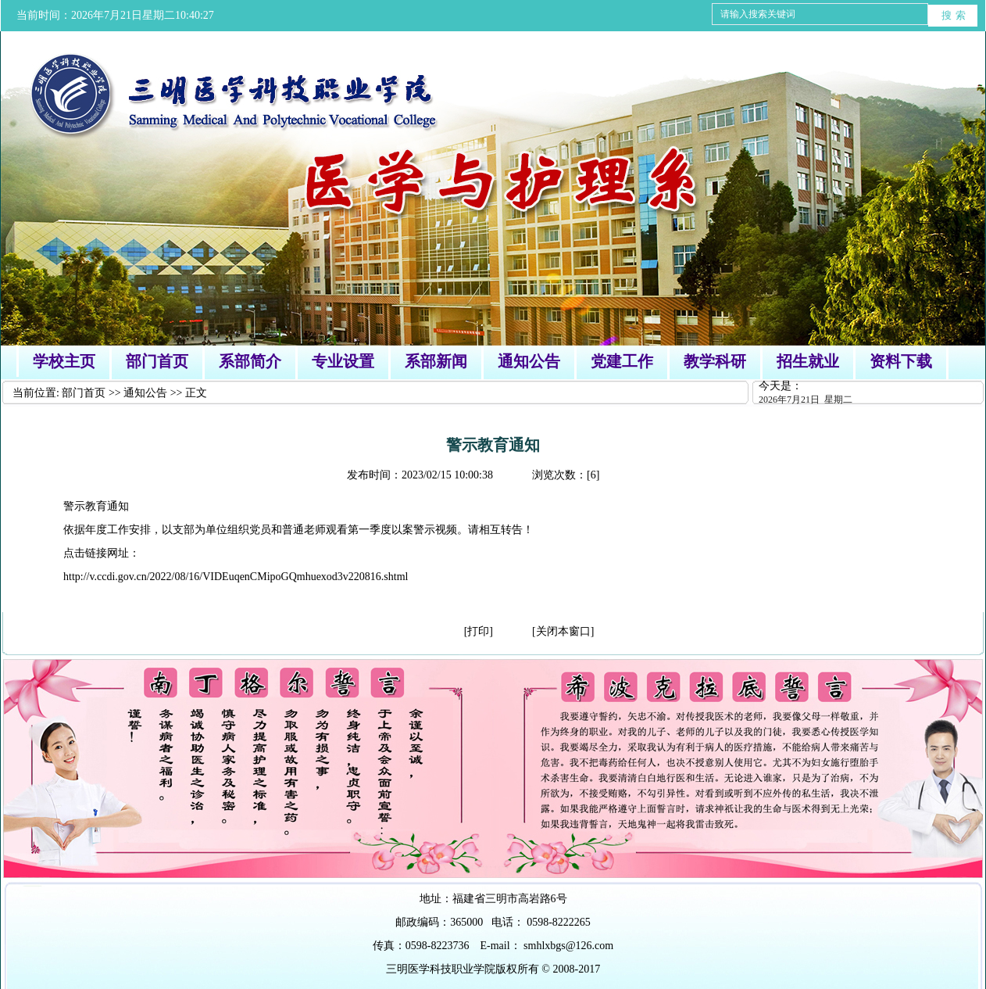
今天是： (872, 393)
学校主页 (64, 361)
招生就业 (808, 361)
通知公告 (529, 361)
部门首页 (157, 361)
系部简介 (250, 361)
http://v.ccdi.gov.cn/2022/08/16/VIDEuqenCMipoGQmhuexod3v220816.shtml (236, 576)
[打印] (478, 631)
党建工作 (622, 361)
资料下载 (901, 361)
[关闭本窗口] (563, 631)
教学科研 (715, 361)
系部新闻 (436, 361)
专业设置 (343, 361)
